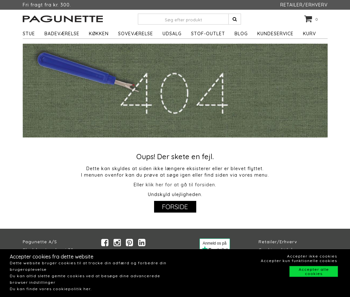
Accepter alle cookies (314, 271)
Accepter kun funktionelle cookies (299, 260)
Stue (29, 34)
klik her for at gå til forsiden (180, 185)
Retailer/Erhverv (278, 241)
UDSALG (172, 34)
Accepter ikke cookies (312, 256)
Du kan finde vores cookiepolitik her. (50, 288)
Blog (241, 34)
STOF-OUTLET (208, 34)
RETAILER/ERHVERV (304, 5)
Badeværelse (61, 34)
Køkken (99, 34)
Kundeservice (275, 34)
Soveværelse (135, 34)
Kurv (309, 34)
